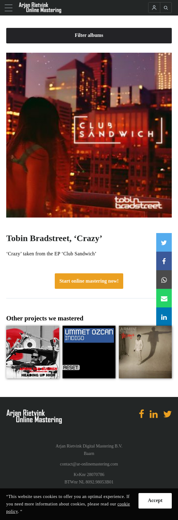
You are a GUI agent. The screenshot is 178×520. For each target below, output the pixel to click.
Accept (155, 500)
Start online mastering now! (89, 281)
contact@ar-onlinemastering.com (89, 464)
